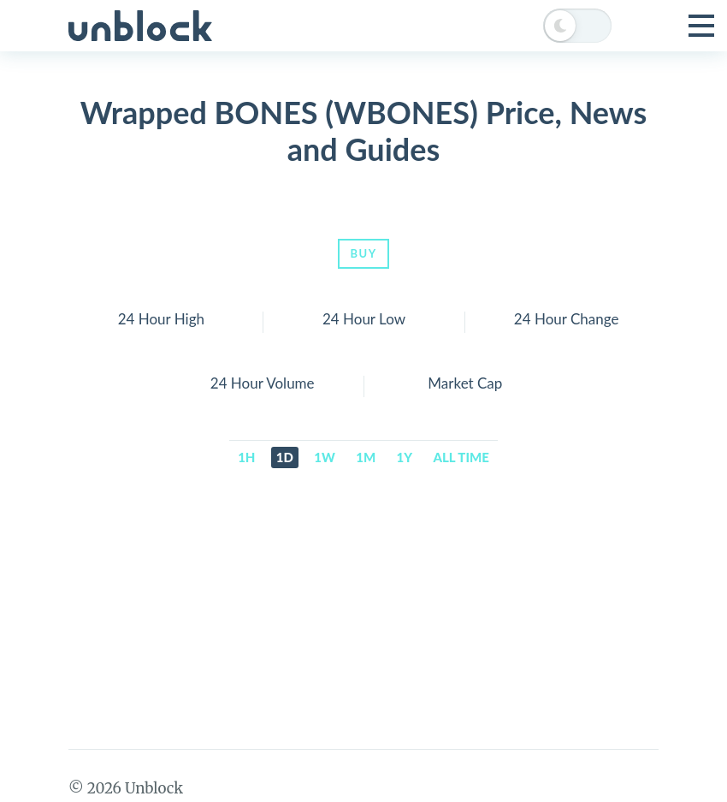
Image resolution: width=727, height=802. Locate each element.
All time (461, 457)
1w (324, 457)
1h (246, 457)
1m (365, 457)
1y (405, 457)
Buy (363, 253)
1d (284, 457)
